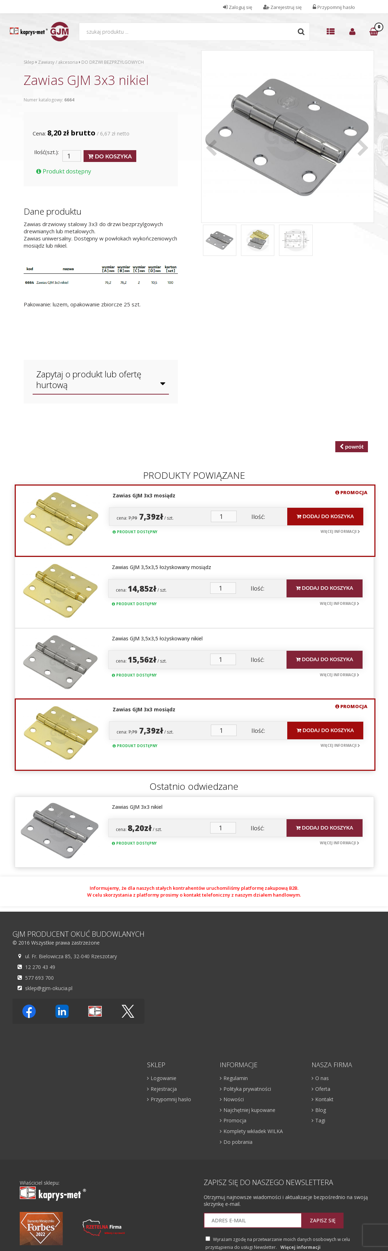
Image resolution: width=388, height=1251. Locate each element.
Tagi (320, 1120)
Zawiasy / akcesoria (58, 62)
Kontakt (324, 1099)
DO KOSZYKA (110, 156)
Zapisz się (323, 1220)
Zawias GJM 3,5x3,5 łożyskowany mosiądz (161, 567)
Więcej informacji (340, 531)
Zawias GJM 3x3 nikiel (137, 806)
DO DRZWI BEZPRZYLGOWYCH (112, 62)
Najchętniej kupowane (249, 1110)
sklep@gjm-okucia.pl (47, 988)
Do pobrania (237, 1141)
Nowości (233, 1099)
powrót (352, 447)
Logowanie (163, 1078)
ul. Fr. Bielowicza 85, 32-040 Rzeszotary (70, 956)
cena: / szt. (145, 516)
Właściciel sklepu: (53, 1190)
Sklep (29, 62)
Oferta (322, 1088)
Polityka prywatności (247, 1088)
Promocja (234, 1120)
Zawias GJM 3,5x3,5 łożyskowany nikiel (157, 638)
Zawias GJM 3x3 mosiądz (144, 495)
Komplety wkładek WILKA (253, 1131)
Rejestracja (164, 1088)
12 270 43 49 (39, 967)
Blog (320, 1110)
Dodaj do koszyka (325, 516)
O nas (322, 1078)
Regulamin (235, 1078)
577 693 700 (38, 977)
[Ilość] (71, 156)
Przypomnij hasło (171, 1099)
